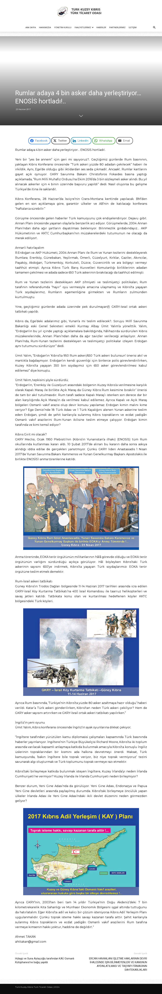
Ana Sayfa (30, 27)
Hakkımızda (45, 27)
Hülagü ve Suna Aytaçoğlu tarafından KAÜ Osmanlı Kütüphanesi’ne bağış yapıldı (44, 960)
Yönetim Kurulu (62, 27)
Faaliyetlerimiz (84, 27)
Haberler (101, 27)
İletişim (133, 27)
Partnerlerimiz (117, 27)
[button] (154, 27)
